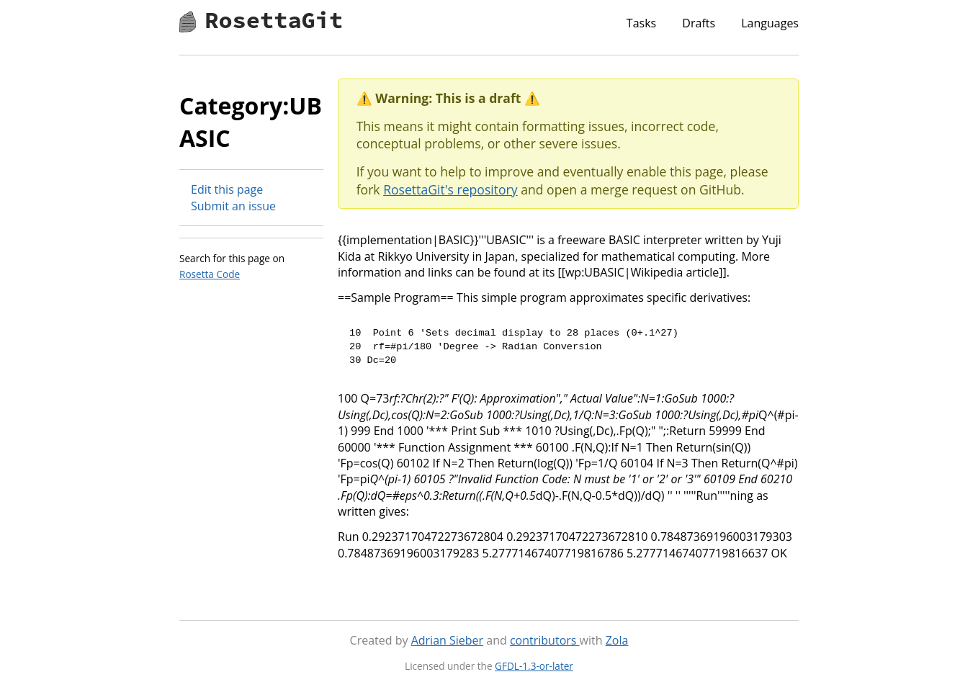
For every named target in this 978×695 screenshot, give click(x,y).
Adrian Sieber (447, 640)
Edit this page (227, 189)
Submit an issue (233, 206)
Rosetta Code (209, 274)
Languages (770, 23)
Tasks (641, 23)
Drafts (698, 23)
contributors (545, 640)
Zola (617, 640)
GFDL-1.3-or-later (534, 666)
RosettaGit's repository (450, 189)
